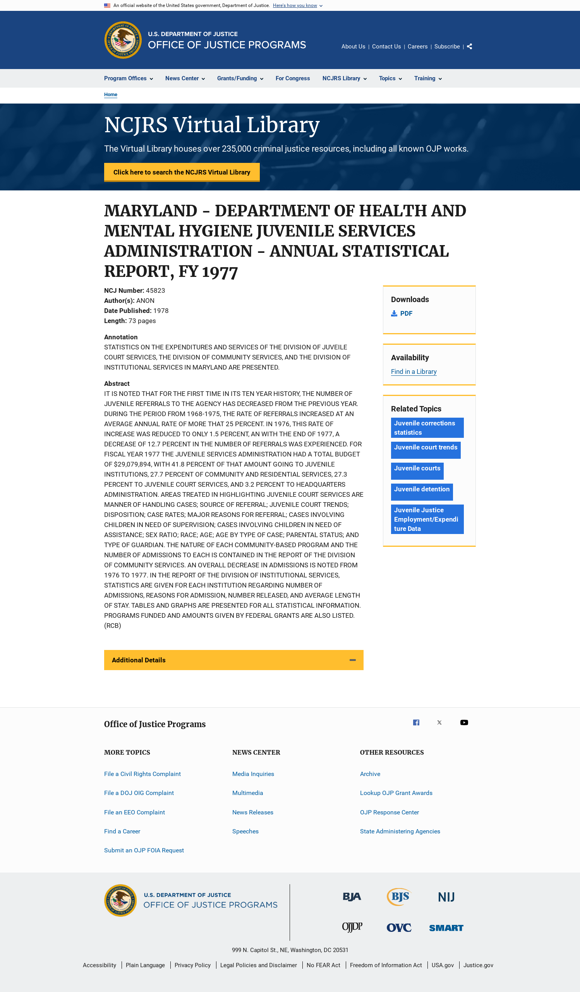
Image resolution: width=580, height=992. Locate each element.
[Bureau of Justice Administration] (352, 903)
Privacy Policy (193, 965)
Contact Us (386, 46)
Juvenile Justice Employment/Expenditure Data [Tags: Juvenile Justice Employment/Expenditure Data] (426, 519)
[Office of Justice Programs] (123, 40)
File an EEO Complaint (134, 812)
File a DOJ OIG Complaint (139, 793)
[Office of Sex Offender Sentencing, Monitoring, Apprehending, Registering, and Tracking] (446, 932)
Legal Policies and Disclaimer (258, 965)
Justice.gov (478, 965)
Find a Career (122, 831)
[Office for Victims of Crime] (399, 933)
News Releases (252, 812)
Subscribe (447, 46)
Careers (418, 46)
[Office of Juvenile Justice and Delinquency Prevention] (352, 934)
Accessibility (99, 965)
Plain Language (145, 965)
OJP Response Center (389, 812)
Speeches (245, 831)
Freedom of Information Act (386, 965)
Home (110, 94)
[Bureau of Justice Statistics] (399, 907)
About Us (353, 46)
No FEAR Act (323, 965)
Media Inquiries (253, 774)
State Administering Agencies (400, 831)
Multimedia (247, 793)
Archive (370, 774)
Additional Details (139, 660)
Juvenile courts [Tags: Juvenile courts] (417, 468)
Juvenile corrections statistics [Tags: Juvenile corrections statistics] (424, 427)
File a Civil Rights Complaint (142, 774)
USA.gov (443, 965)
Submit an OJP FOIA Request (144, 850)
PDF (406, 313)
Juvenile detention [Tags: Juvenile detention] (422, 489)
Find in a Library (414, 371)
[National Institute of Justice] (446, 903)
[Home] (227, 40)
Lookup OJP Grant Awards (396, 793)
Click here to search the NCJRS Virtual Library (182, 172)
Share (476, 52)
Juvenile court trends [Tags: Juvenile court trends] (426, 447)
